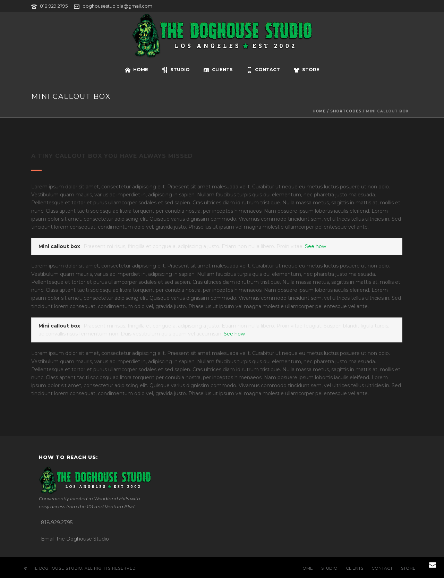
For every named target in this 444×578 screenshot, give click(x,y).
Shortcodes (345, 111)
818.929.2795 (54, 6)
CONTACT (263, 70)
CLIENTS (218, 70)
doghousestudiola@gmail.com (117, 6)
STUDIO (176, 70)
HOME (136, 70)
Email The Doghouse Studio (75, 539)
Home (319, 111)
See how (315, 246)
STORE (306, 70)
